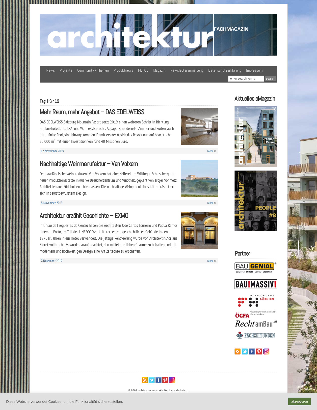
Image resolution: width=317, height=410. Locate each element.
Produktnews (123, 70)
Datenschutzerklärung (224, 70)
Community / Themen (93, 70)
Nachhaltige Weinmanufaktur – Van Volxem (89, 163)
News (50, 70)
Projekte (66, 70)
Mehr (210, 150)
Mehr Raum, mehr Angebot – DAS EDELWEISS (92, 112)
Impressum (254, 70)
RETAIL (143, 70)
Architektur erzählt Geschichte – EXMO (84, 215)
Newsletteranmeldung (186, 70)
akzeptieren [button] (299, 401)
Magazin (159, 70)
